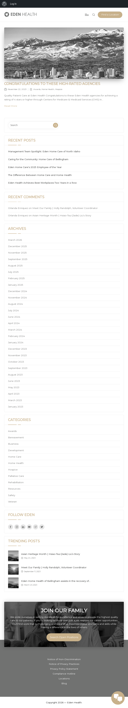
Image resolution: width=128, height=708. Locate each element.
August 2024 (15, 304)
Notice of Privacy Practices (64, 664)
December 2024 (17, 291)
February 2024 (16, 336)
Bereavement (16, 437)
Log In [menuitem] (13, 4)
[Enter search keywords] (33, 125)
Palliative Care (16, 476)
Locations (64, 678)
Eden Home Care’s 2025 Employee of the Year (35, 167)
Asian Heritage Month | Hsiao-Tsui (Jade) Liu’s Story (61, 215)
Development (16, 450)
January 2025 (15, 284)
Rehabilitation (16, 482)
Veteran (12, 501)
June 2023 (14, 381)
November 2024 (17, 297)
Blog (64, 683)
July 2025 (13, 272)
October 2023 (16, 361)
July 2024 (13, 310)
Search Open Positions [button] (64, 637)
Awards (37, 89)
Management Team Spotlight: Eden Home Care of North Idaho (44, 151)
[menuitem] (4, 4)
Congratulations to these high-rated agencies (52, 84)
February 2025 (16, 278)
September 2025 (17, 259)
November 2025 (17, 252)
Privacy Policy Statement (64, 668)
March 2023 (15, 400)
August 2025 (15, 265)
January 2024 (15, 342)
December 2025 (17, 246)
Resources (14, 488)
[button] (110, 15)
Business (13, 443)
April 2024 (14, 323)
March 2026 (15, 240)
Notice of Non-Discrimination (64, 659)
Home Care (14, 456)
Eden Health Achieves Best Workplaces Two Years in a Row (42, 182)
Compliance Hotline (64, 673)
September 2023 (17, 368)
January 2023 (15, 406)
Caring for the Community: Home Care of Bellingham (38, 159)
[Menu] (86, 15)
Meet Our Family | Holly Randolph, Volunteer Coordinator (65, 208)
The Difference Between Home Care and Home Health (40, 175)
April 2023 (13, 393)
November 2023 (17, 355)
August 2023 (15, 374)
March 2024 (15, 329)
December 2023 (17, 348)
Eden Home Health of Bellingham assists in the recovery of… (55, 581)
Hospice (58, 89)
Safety (11, 495)
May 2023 (13, 387)
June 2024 (14, 316)
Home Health (48, 89)
